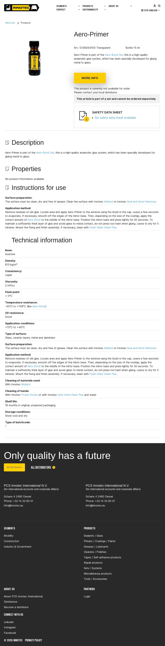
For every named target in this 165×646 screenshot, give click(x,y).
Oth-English (150, 10)
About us (113, 6)
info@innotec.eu (13, 505)
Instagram (10, 627)
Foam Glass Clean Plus (102, 227)
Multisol (108, 201)
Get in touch (14, 467)
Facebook (10, 632)
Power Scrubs (29, 394)
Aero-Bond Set (114, 54)
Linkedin (9, 622)
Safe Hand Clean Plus (70, 394)
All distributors (43, 467)
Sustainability (90, 9)
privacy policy (33, 640)
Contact (60, 9)
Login (87, 596)
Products (87, 6)
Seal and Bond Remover (141, 201)
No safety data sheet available (115, 117)
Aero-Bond (34, 219)
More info (90, 78)
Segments (61, 6)
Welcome (10, 23)
